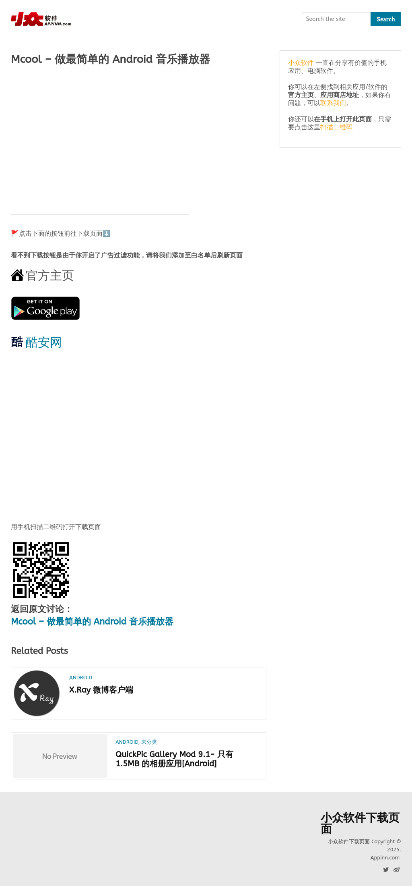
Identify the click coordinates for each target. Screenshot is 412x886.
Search (386, 19)
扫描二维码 (336, 127)
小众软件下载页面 (360, 823)
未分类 (149, 742)
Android (80, 677)
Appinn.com (385, 858)
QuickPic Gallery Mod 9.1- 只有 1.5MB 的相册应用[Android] (174, 759)
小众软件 (301, 62)
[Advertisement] (138, 135)
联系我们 (333, 103)
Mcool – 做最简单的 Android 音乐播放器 (92, 621)
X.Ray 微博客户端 (101, 690)
